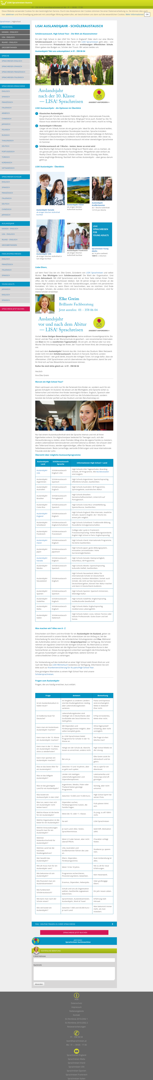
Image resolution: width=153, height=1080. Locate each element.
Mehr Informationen (135, 14)
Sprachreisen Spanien (76, 1070)
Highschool (7, 27)
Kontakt (76, 1015)
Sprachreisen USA (76, 1066)
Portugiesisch (8, 151)
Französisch (7, 102)
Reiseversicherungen (76, 1026)
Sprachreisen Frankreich (76, 1074)
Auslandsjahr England (42, 514)
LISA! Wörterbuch (60, 665)
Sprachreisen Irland (76, 1063)
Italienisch (6, 108)
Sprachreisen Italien (76, 1078)
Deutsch (5, 146)
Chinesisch (6, 118)
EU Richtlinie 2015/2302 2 (76, 1022)
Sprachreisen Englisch (12, 61)
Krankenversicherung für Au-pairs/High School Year (71, 667)
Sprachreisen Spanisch (12, 66)
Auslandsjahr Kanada (42, 559)
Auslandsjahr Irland (75, 204)
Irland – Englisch (9, 239)
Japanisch (6, 124)
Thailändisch (8, 140)
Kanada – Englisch (10, 228)
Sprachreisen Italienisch (13, 77)
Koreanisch (7, 162)
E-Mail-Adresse (39, 956)
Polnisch (6, 129)
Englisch (6, 91)
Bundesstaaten (102, 471)
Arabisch (6, 113)
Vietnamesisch (8, 168)
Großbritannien (9, 245)
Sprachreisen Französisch (13, 72)
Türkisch (6, 157)
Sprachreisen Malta (76, 1059)
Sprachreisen (5, 21)
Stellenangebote (76, 1011)
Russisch (6, 135)
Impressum (76, 1007)
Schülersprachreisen (44, 674)
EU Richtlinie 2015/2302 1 (76, 1019)
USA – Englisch (8, 234)
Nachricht (37, 965)
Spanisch (6, 97)
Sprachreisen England (76, 1055)
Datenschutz (76, 1003)
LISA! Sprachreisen (90, 42)
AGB (76, 999)
